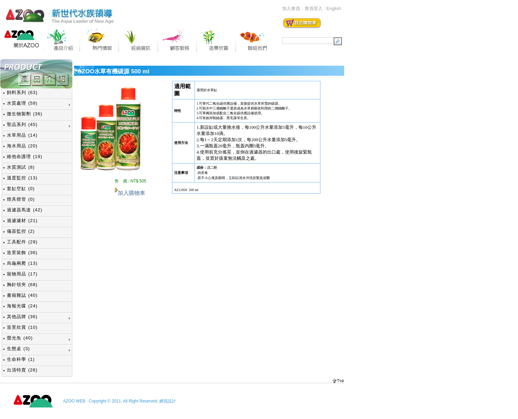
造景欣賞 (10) (22, 327)
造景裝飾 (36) (22, 252)
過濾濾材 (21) (22, 220)
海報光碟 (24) (22, 305)
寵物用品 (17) (22, 273)
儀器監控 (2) (21, 231)
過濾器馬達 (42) (24, 209)
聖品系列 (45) (22, 124)
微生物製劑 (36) (24, 113)
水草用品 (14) (22, 135)
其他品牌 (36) (22, 316)
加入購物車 (131, 193)
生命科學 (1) (21, 359)
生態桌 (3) (18, 348)
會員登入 (314, 8)
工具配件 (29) (22, 241)
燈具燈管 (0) (21, 199)
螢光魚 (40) (20, 338)
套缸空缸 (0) (21, 188)
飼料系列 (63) (22, 92)
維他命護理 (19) (24, 156)
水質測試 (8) (21, 167)
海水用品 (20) (22, 145)
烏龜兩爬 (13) (22, 263)
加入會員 (291, 8)
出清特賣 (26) (22, 370)
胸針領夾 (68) (22, 284)
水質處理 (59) (22, 103)
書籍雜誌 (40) (22, 295)
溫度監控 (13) (22, 177)
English (333, 8)
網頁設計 (167, 401)
